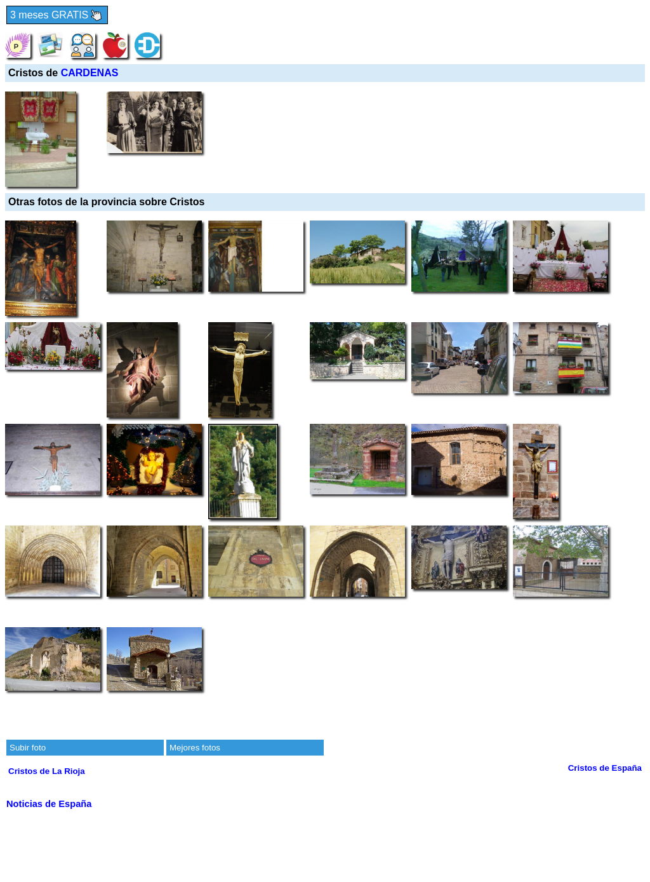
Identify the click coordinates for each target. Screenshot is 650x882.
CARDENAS (90, 72)
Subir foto (28, 747)
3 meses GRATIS (57, 16)
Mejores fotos (194, 747)
